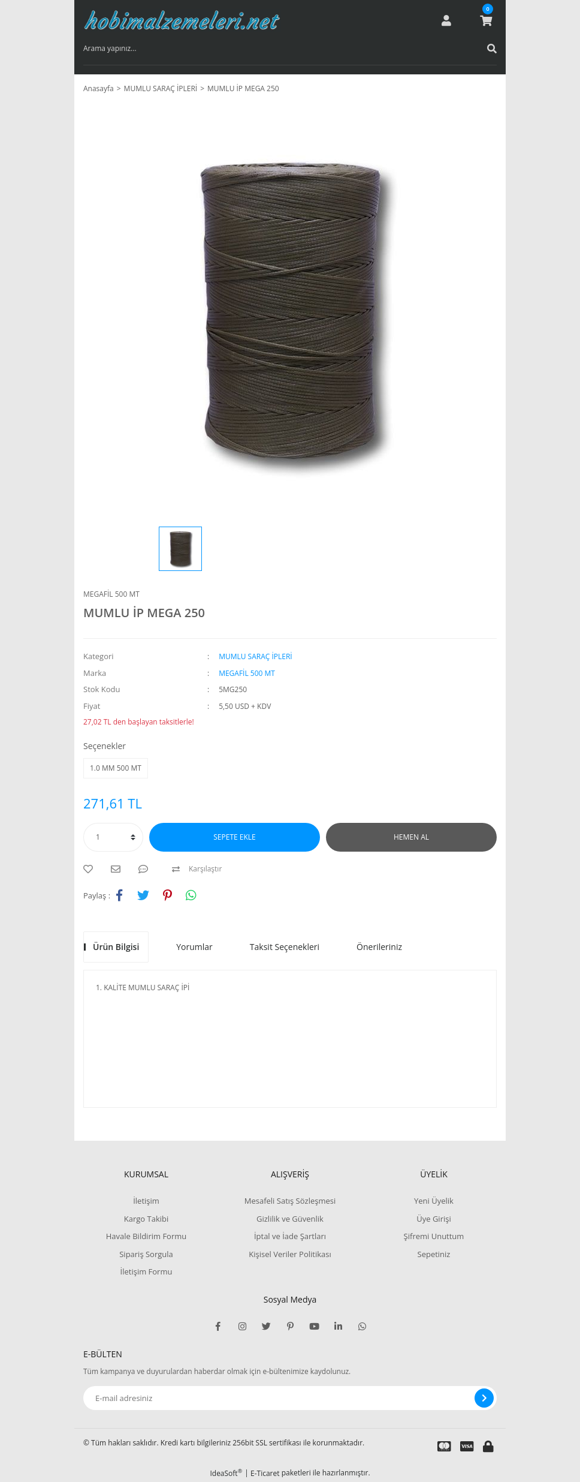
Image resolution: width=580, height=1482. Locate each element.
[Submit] (484, 1398)
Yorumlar (194, 946)
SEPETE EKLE (234, 837)
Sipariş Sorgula (146, 1254)
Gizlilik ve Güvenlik (290, 1218)
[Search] (290, 48)
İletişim (146, 1200)
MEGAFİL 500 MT (111, 594)
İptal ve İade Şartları (290, 1236)
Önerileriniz (379, 946)
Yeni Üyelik (434, 1200)
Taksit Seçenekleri (284, 946)
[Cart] (486, 20)
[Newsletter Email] (290, 1398)
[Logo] (182, 20)
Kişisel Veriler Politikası (290, 1254)
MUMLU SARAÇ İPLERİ (255, 656)
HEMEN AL (411, 837)
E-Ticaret (265, 1473)
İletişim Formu (146, 1271)
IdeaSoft (226, 1473)
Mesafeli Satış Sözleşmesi (290, 1200)
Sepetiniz (434, 1254)
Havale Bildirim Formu (146, 1236)
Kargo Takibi (146, 1218)
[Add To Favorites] (91, 869)
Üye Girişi (433, 1218)
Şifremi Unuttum (434, 1236)
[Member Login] (446, 20)
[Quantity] (113, 837)
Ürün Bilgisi (116, 946)
